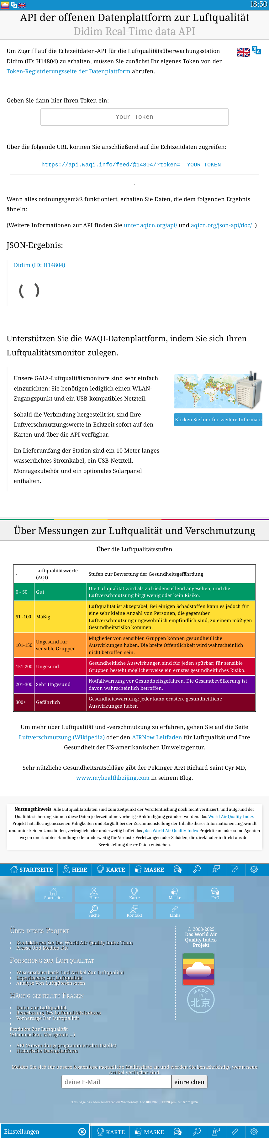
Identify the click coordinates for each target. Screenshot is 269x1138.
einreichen (189, 1082)
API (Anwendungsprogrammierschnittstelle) (66, 1045)
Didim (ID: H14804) (39, 265)
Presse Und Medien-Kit (42, 948)
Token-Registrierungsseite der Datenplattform (68, 71)
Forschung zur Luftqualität (52, 960)
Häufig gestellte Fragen (47, 995)
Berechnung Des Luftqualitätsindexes (58, 1013)
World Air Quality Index (231, 816)
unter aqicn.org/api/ (150, 225)
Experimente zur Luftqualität (49, 977)
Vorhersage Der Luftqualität (47, 1018)
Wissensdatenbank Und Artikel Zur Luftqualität (70, 972)
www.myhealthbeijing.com (113, 777)
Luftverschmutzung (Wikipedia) (62, 737)
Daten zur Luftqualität (41, 1007)
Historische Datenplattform (47, 1050)
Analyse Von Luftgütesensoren (50, 983)
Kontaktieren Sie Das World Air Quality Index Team (74, 942)
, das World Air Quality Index (171, 830)
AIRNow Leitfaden (157, 737)
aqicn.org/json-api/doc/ (221, 225)
